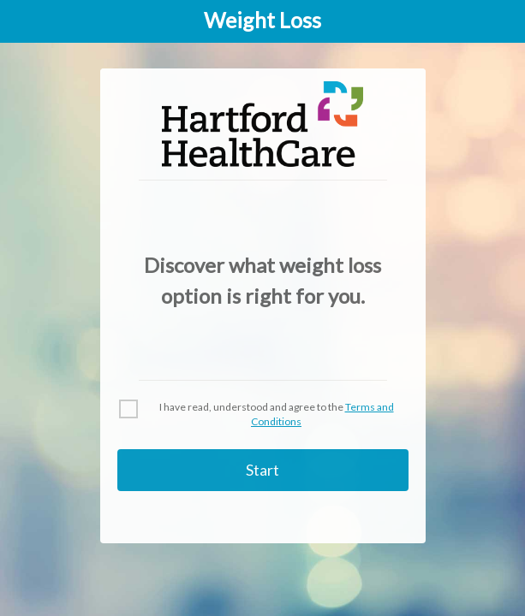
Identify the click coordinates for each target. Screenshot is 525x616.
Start (262, 469)
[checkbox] (263, 415)
